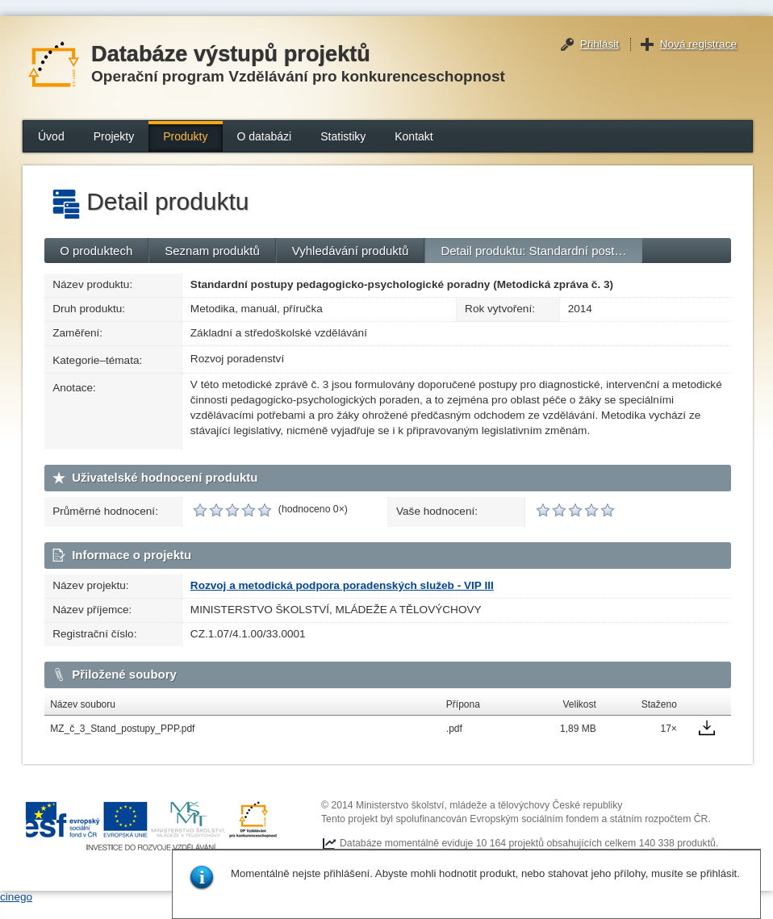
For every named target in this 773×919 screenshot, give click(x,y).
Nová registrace (698, 44)
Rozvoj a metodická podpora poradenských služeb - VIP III (342, 585)
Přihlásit (599, 44)
